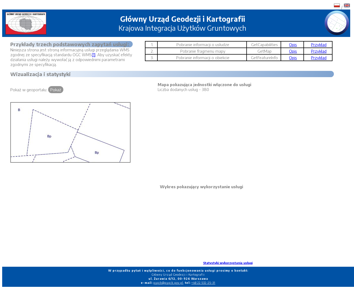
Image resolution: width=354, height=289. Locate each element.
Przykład (319, 44)
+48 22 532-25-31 (203, 282)
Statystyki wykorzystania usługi (228, 263)
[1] (93, 54)
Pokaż (55, 89)
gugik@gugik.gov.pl (168, 282)
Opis (293, 44)
